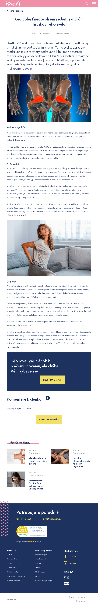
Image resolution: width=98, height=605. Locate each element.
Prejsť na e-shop (52, 379)
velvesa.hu (81, 597)
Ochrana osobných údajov (43, 581)
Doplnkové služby (12, 572)
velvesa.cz (71, 597)
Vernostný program (41, 555)
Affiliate (37, 568)
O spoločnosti (11, 568)
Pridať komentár (49, 419)
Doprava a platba (12, 559)
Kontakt (9, 555)
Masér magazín (40, 572)
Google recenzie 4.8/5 (28, 541)
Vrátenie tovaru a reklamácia (16, 576)
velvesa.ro (82, 601)
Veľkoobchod (39, 563)
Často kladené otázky (42, 559)
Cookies (37, 576)
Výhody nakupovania (13, 581)
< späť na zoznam (15, 10)
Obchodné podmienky (14, 563)
